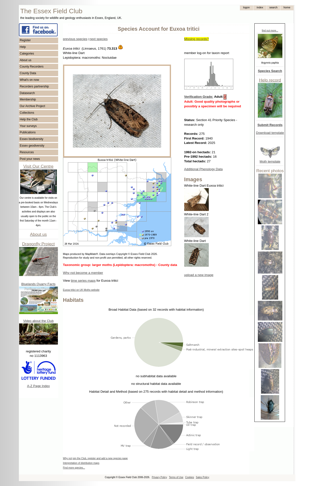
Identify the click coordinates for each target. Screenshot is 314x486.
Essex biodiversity (31, 139)
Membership (28, 99)
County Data (28, 73)
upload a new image (198, 275)
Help (23, 47)
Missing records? (196, 39)
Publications (28, 132)
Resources (27, 152)
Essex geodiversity (32, 145)
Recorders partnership (34, 86)
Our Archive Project (32, 106)
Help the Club (29, 119)
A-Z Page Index (38, 386)
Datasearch (27, 93)
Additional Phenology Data (203, 169)
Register (25, 40)
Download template (270, 133)
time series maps (83, 280)
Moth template (270, 161)
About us (25, 60)
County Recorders (32, 66)
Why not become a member (83, 273)
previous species (75, 39)
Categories (27, 53)
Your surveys (28, 126)
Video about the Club (38, 321)
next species (98, 39)
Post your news (30, 159)
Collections (27, 112)
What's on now (29, 80)
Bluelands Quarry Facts (38, 284)
